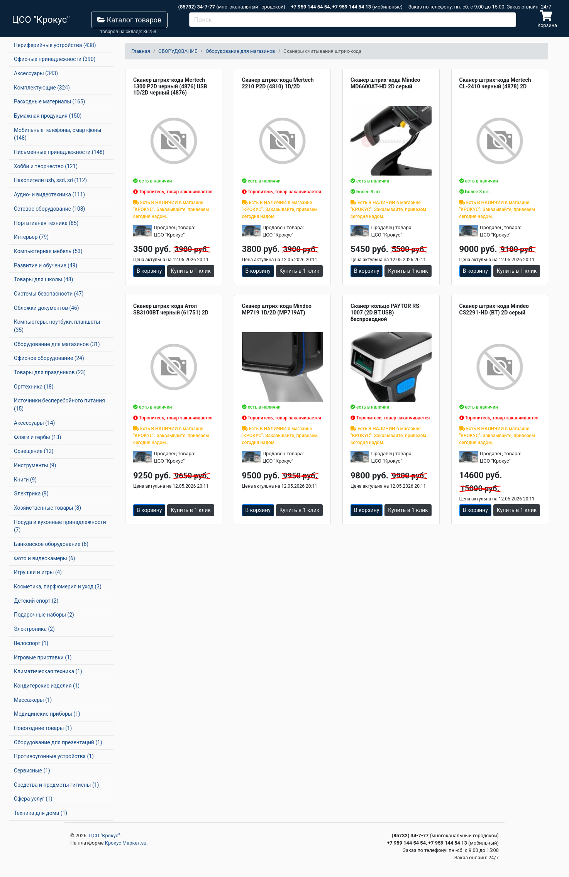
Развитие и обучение (45, 265)
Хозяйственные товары (47, 508)
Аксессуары (36, 73)
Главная (140, 51)
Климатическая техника (48, 671)
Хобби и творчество (46, 166)
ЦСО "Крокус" (104, 835)
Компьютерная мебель (48, 251)
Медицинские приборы (47, 714)
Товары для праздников (50, 372)
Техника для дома (40, 813)
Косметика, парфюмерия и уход (58, 586)
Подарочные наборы (44, 615)
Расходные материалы (49, 101)
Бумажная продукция (47, 116)
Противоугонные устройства (54, 756)
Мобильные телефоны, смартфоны (57, 134)
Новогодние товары (43, 728)
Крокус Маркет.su (125, 843)
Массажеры (33, 700)
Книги (25, 480)
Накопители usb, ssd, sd (50, 180)
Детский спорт (36, 601)
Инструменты (35, 465)
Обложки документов (46, 308)
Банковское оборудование (51, 544)
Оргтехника (34, 387)
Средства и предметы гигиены (56, 785)
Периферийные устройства (55, 45)
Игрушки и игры (38, 572)
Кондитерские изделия (47, 686)
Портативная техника (46, 223)
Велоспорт (31, 643)
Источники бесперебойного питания (59, 404)
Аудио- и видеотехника (49, 194)
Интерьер (31, 237)
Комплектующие (42, 87)
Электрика (31, 493)
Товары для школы (43, 279)
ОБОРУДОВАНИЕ (177, 51)
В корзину (149, 271)
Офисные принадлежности (54, 59)
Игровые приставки (43, 657)
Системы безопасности (49, 294)
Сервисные (32, 770)
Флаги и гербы (37, 437)
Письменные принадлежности (59, 152)
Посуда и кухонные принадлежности (60, 526)
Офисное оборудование (49, 358)
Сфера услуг (33, 799)
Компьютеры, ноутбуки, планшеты (57, 326)
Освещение (33, 451)
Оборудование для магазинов (57, 344)
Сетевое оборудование (49, 209)
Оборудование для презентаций (58, 742)
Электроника (34, 629)
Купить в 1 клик (190, 271)
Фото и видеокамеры (44, 558)
